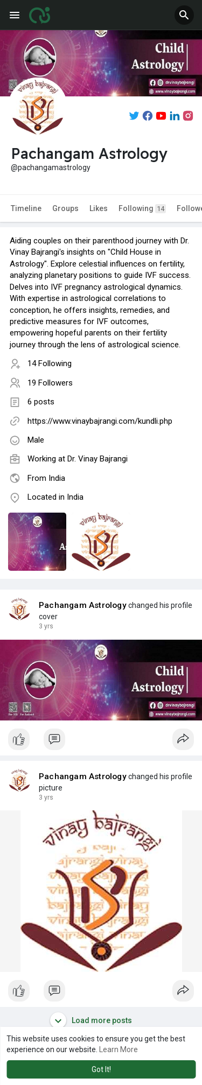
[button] (184, 15)
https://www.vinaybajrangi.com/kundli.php (99, 421)
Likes (98, 208)
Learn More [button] (118, 1049)
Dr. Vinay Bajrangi (97, 459)
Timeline (26, 208)
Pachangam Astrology (83, 605)
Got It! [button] (101, 1069)
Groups (65, 208)
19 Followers (50, 383)
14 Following (49, 363)
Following (142, 208)
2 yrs (46, 626)
